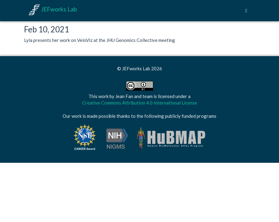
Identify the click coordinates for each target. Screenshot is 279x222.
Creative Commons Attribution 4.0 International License (139, 102)
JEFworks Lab (53, 9)
